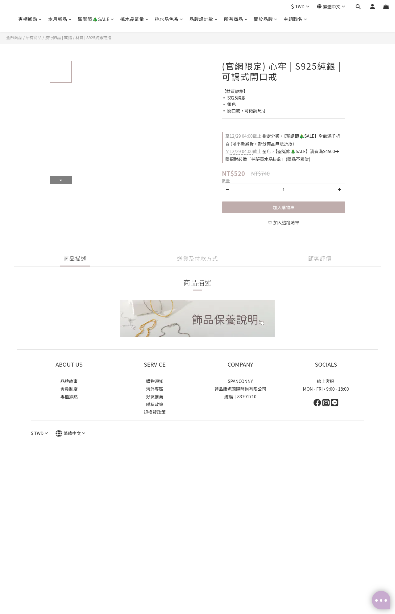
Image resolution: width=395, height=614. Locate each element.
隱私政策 (154, 404)
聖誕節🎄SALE (96, 19)
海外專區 (154, 389)
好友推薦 (154, 396)
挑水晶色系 (169, 19)
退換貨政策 (154, 412)
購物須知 (154, 381)
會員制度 (69, 389)
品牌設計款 (203, 19)
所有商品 (236, 19)
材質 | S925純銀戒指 (93, 37)
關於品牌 (265, 19)
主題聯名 (295, 19)
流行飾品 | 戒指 (58, 37)
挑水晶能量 (134, 19)
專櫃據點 (30, 19)
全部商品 (14, 37)
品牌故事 (69, 381)
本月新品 (60, 19)
